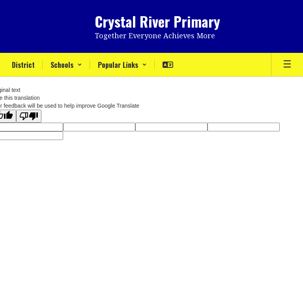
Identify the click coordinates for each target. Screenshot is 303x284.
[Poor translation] (28, 116)
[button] (66, 65)
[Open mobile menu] (287, 65)
